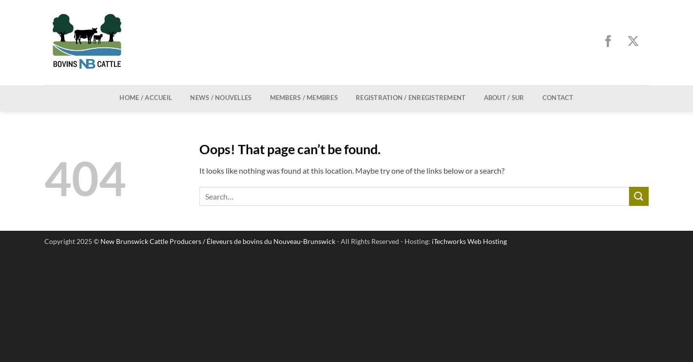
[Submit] (639, 196)
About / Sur (504, 97)
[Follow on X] (636, 42)
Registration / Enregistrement (410, 97)
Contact (558, 97)
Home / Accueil (145, 97)
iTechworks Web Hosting (469, 241)
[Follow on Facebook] (611, 42)
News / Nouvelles (220, 97)
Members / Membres (304, 97)
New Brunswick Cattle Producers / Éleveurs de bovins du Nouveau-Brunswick (217, 241)
